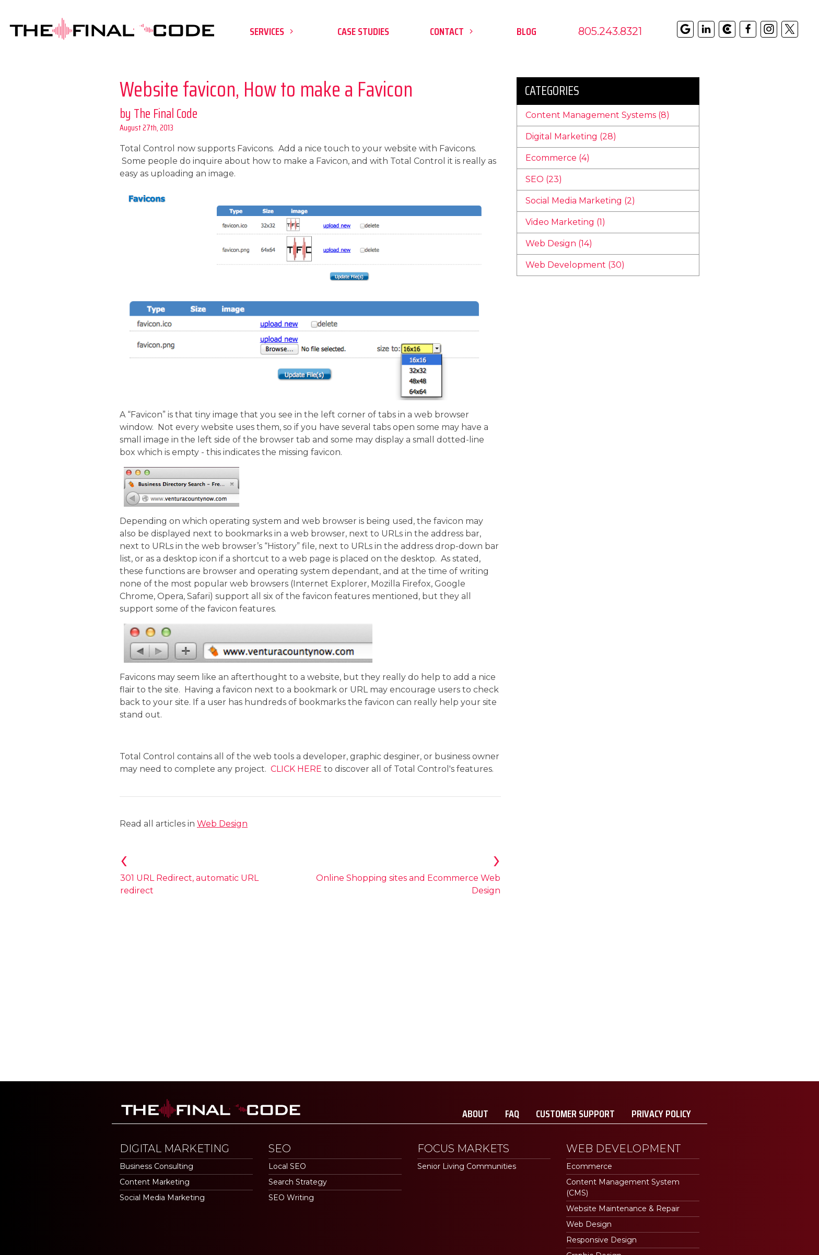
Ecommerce (557, 158)
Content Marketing (155, 1182)
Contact (453, 31)
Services (273, 31)
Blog (526, 31)
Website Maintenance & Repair (623, 1208)
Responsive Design (601, 1240)
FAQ (512, 1113)
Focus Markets (463, 1148)
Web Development (575, 265)
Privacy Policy (661, 1113)
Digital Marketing (570, 136)
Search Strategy (297, 1182)
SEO (543, 179)
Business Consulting (156, 1166)
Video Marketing (565, 222)
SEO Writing (291, 1197)
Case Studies (363, 31)
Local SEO (287, 1166)
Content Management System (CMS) (623, 1187)
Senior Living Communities (466, 1166)
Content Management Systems (597, 115)
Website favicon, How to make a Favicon (266, 89)
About (475, 1113)
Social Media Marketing (580, 201)
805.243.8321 (610, 31)
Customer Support (575, 1113)
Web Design (222, 824)
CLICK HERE (296, 769)
